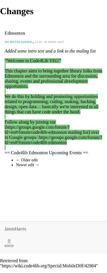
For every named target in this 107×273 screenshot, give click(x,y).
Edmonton (15, 33)
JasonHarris (15, 228)
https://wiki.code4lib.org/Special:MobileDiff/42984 (49, 265)
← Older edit (27, 160)
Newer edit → (27, 164)
